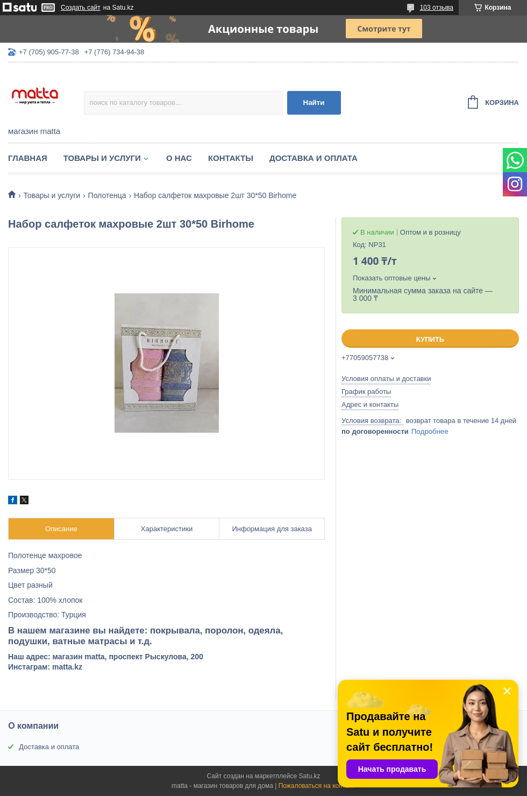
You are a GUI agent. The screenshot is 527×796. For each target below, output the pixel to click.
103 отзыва (436, 7)
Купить (430, 339)
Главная (27, 158)
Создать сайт (81, 7)
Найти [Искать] (314, 102)
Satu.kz (309, 776)
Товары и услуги (102, 158)
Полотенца (107, 195)
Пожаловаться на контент (317, 786)
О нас (179, 158)
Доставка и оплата (313, 158)
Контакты (230, 158)
